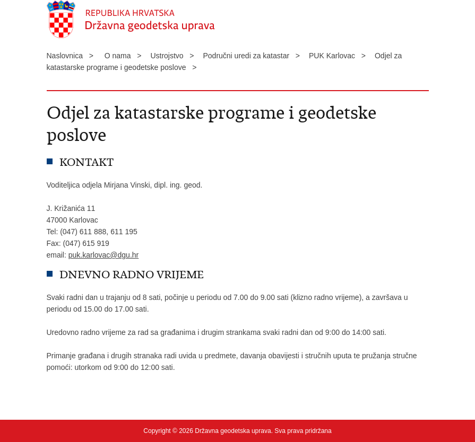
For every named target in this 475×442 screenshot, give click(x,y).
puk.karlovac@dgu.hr (103, 255)
